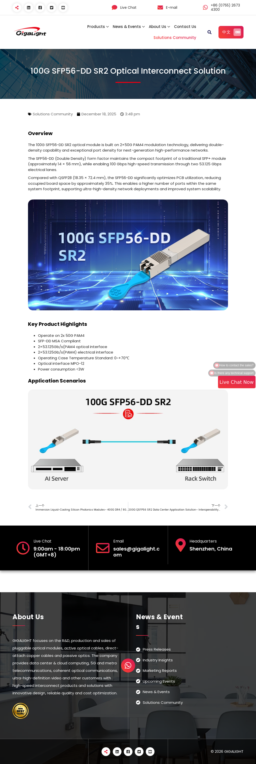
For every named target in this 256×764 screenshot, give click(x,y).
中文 (231, 32)
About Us (157, 26)
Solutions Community (175, 37)
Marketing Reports (160, 670)
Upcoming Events (159, 681)
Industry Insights (158, 660)
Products (96, 26)
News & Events (127, 26)
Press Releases (157, 649)
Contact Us (185, 26)
